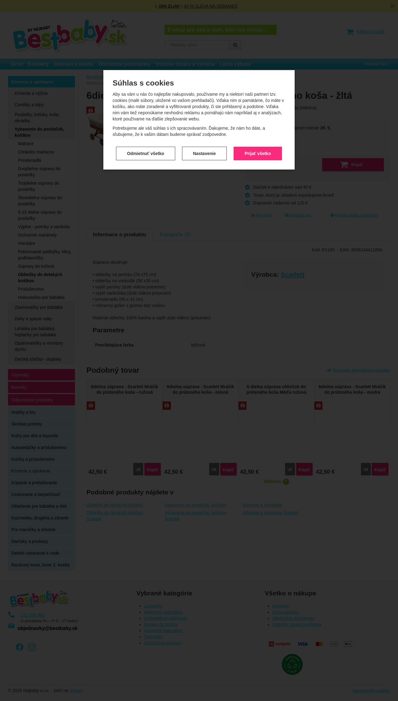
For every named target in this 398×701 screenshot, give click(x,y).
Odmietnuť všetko (145, 149)
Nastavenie (204, 149)
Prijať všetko (258, 149)
